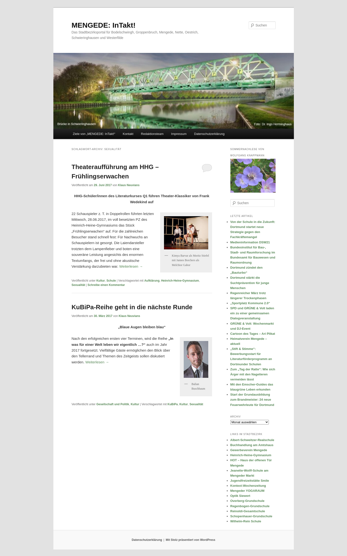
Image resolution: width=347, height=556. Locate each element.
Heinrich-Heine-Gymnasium (180, 280)
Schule (111, 280)
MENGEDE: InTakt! (104, 25)
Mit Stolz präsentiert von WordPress (190, 540)
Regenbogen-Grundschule (250, 506)
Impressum (179, 134)
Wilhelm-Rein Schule (245, 521)
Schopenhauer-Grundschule (251, 516)
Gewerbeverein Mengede (248, 450)
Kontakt (128, 134)
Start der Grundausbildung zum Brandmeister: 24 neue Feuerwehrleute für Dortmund (252, 399)
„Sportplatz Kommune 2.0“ (250, 303)
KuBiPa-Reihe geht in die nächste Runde (132, 307)
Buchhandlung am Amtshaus (251, 445)
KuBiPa (173, 404)
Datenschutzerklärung (209, 134)
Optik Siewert (240, 496)
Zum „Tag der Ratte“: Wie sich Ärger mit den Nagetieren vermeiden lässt (252, 374)
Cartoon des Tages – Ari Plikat (252, 333)
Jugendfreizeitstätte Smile (249, 480)
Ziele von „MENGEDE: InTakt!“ (94, 134)
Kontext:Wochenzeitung (248, 485)
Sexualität (78, 285)
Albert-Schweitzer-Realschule (252, 440)
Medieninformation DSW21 (250, 242)
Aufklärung (151, 280)
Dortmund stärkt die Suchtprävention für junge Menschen (249, 283)
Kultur (100, 280)
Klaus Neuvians (128, 185)
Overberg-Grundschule (247, 501)
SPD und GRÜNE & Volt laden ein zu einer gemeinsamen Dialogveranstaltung (252, 313)
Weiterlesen (131, 266)
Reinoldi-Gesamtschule (247, 511)
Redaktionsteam (152, 134)
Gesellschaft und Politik (112, 404)
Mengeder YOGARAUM (247, 491)
